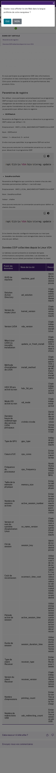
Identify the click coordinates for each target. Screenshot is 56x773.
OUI (7, 21)
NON (17, 21)
